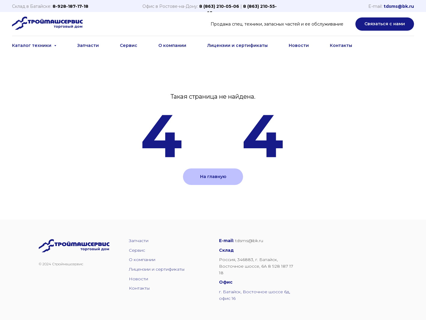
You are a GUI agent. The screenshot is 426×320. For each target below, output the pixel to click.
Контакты (341, 45)
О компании (172, 45)
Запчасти (88, 45)
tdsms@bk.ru (399, 6)
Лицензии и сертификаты (237, 45)
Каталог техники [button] (32, 45)
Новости (299, 45)
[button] (384, 24)
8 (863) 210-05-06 (219, 6)
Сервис (128, 45)
